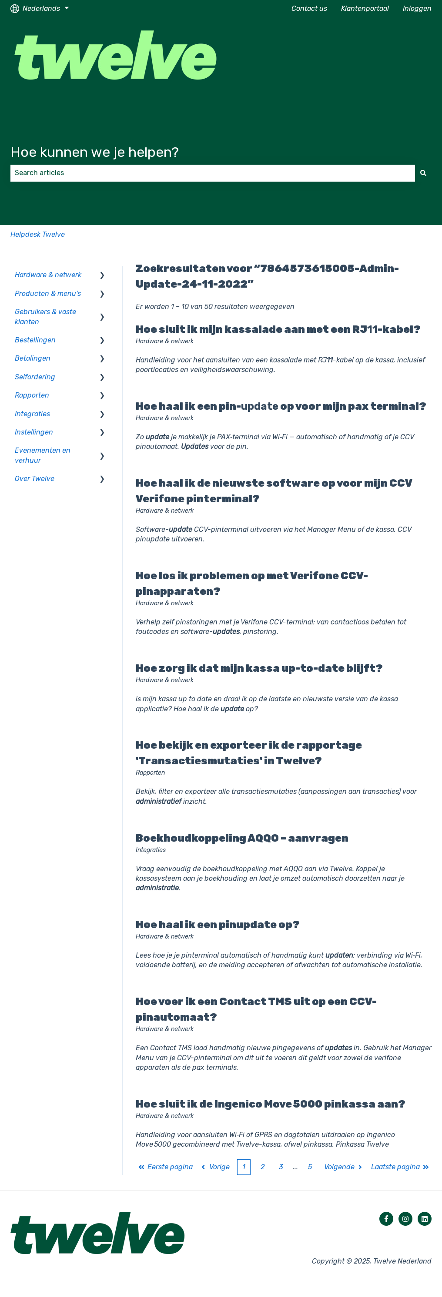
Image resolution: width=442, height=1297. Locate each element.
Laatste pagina (400, 1167)
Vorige (215, 1167)
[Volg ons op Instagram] (405, 1219)
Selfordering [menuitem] (35, 377)
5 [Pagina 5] (310, 1167)
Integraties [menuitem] (32, 414)
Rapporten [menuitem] (32, 395)
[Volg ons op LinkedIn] (425, 1219)
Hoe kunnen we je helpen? (94, 152)
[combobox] (212, 173)
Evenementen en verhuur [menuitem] (42, 455)
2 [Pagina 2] (263, 1167)
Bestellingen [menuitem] (35, 340)
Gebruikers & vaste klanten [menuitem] (45, 316)
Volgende (344, 1167)
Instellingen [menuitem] (34, 432)
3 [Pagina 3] (281, 1167)
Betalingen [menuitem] (32, 358)
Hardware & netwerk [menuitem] (48, 275)
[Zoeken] (423, 173)
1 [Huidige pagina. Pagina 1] (243, 1167)
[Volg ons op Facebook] (386, 1219)
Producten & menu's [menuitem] (48, 293)
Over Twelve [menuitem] (34, 478)
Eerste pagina (165, 1167)
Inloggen (417, 8)
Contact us (309, 8)
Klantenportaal (365, 8)
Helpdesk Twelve (37, 234)
